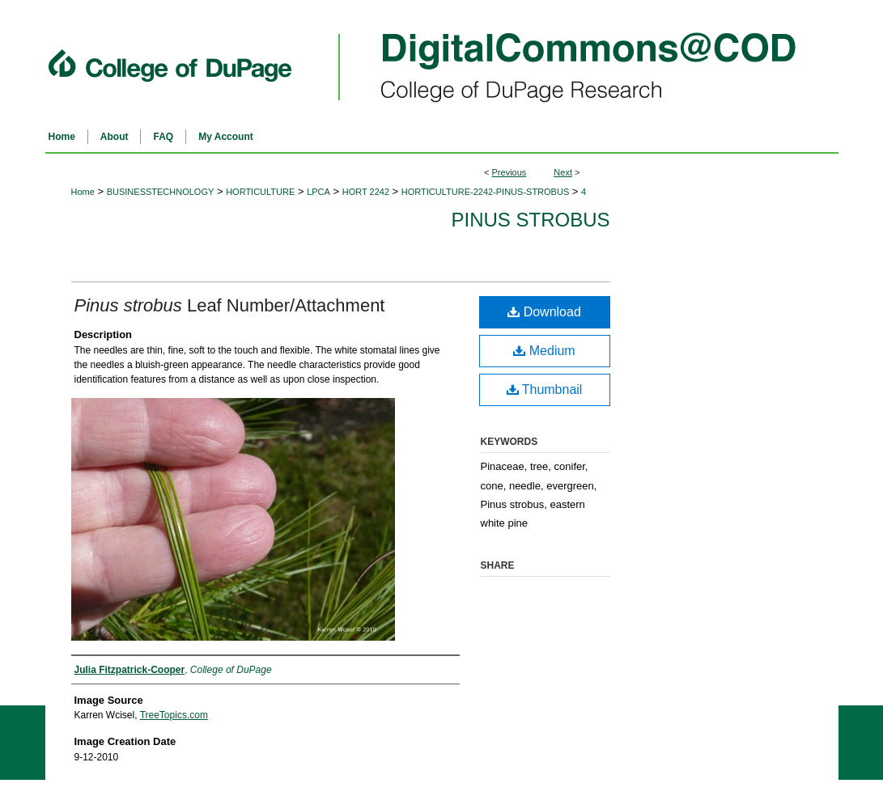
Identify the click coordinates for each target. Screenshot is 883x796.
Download (544, 312)
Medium (544, 351)
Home (83, 192)
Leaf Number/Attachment (229, 305)
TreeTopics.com (174, 715)
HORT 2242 (365, 192)
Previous (509, 172)
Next (563, 172)
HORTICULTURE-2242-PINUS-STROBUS (485, 192)
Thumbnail (545, 389)
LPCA (318, 192)
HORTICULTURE (260, 192)
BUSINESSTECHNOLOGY (160, 192)
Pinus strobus (530, 220)
